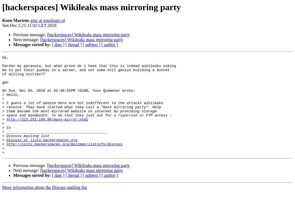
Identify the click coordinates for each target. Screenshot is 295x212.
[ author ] (110, 44)
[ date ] (58, 44)
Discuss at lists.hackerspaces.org (42, 157)
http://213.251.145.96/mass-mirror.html (47, 132)
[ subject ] (91, 44)
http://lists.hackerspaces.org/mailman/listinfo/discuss (64, 162)
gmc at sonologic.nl (47, 20)
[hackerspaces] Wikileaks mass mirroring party (88, 34)
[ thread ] (73, 44)
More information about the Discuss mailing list (44, 207)
